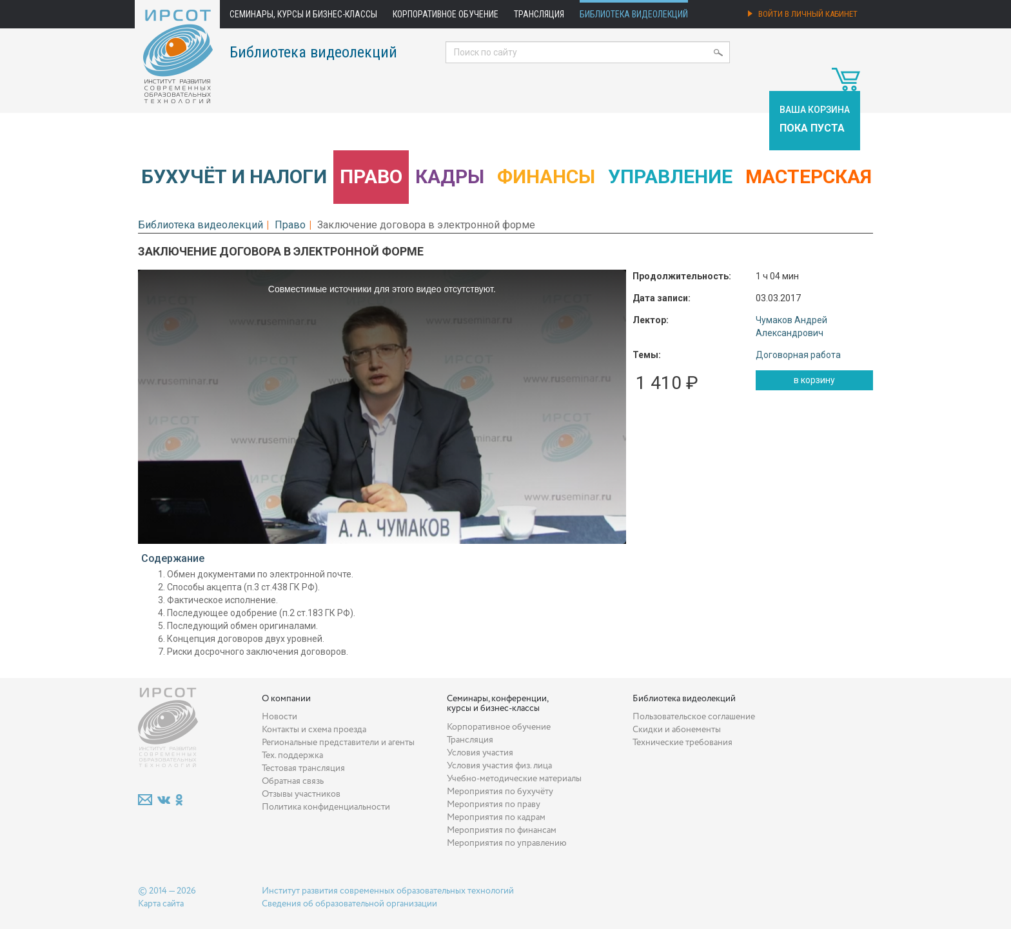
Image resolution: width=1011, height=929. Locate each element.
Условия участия (480, 752)
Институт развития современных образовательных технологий (388, 890)
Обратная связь (293, 781)
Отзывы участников (301, 794)
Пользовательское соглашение (694, 716)
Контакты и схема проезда (314, 729)
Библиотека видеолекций (634, 14)
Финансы (546, 176)
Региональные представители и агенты (338, 742)
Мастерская (808, 176)
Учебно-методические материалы (514, 778)
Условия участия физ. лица (499, 765)
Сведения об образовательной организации (349, 903)
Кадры (449, 176)
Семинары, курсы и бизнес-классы (303, 14)
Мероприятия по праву (493, 804)
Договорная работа (798, 355)
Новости (279, 716)
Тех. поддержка (292, 755)
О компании (286, 698)
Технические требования (682, 742)
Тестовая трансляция (303, 768)
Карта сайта (161, 903)
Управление (670, 176)
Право (371, 176)
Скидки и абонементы (677, 729)
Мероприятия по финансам (501, 830)
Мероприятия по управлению (507, 843)
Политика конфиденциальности (326, 807)
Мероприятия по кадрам (496, 817)
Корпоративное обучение (445, 14)
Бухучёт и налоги (234, 176)
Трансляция (539, 14)
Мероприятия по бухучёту (500, 791)
